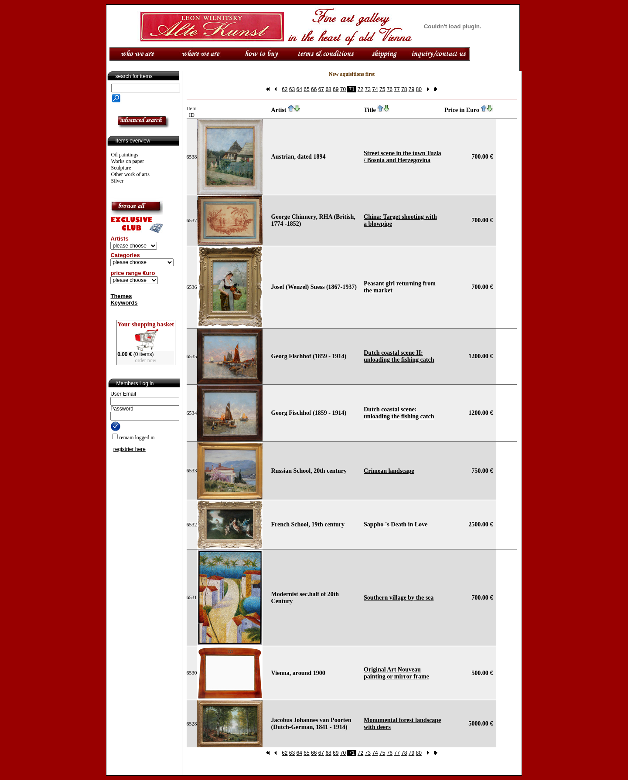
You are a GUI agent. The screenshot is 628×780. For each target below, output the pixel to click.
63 (292, 89)
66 (314, 89)
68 (328, 89)
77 (396, 89)
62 (284, 89)
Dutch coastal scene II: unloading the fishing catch (399, 356)
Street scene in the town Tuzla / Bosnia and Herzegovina (402, 156)
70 (343, 89)
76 (389, 89)
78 (404, 89)
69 (335, 89)
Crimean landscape (389, 471)
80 (418, 89)
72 (360, 89)
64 (299, 89)
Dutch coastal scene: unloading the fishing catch (399, 413)
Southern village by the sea (398, 597)
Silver (117, 181)
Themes (121, 296)
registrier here (129, 449)
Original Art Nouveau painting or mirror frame (396, 673)
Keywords (123, 302)
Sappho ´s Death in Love (395, 524)
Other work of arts (130, 174)
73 (368, 89)
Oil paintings (124, 155)
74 (375, 89)
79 (411, 89)
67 (321, 89)
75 (382, 89)
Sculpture (121, 168)
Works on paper (127, 161)
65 (306, 89)
